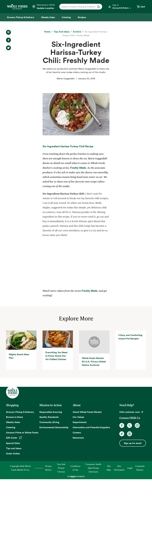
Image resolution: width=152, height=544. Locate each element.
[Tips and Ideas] (61, 32)
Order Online (13, 518)
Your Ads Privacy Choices (61, 533)
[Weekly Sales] (48, 17)
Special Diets (13, 508)
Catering (10, 492)
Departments (80, 487)
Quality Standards (49, 482)
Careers (77, 497)
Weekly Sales (13, 487)
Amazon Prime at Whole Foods (22, 497)
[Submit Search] (98, 6)
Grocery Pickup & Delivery (20, 477)
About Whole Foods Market (87, 477)
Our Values (78, 482)
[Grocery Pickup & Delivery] (20, 17)
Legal (129, 533)
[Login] (120, 7)
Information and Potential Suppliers (91, 492)
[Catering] (66, 17)
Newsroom (78, 502)
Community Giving (49, 487)
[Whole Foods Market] (17, 6)
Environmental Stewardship (53, 492)
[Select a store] (43, 6)
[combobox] (79, 6)
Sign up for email (132, 508)
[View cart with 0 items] (141, 6)
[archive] (77, 32)
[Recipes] (82, 17)
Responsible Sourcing (50, 477)
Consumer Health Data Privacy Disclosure (93, 533)
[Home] (47, 32)
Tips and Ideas (13, 513)
